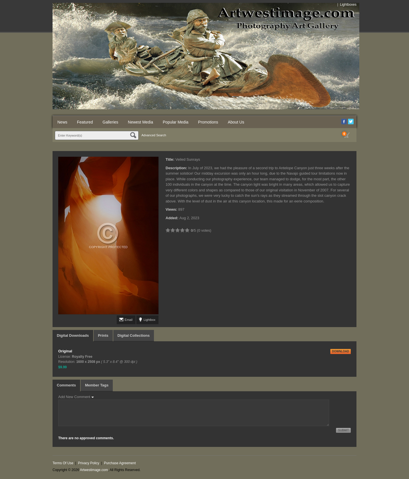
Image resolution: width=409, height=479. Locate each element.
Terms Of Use (63, 463)
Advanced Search (153, 135)
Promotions (208, 122)
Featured (85, 122)
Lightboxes (348, 5)
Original (65, 351)
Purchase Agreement (120, 463)
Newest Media (140, 122)
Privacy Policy (88, 463)
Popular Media (175, 122)
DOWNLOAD (340, 351)
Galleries (110, 122)
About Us (236, 122)
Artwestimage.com (94, 470)
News (62, 122)
